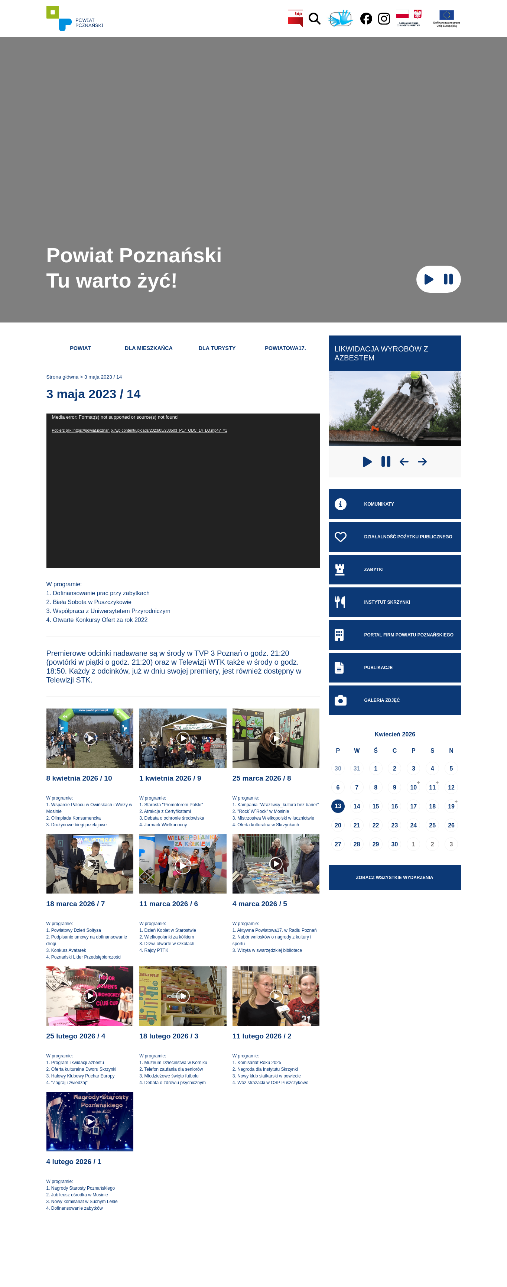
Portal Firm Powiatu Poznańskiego (394, 635)
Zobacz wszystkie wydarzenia (394, 877)
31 (357, 768)
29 (376, 844)
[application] (183, 491)
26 (451, 825)
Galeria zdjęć (367, 700)
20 (338, 825)
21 (357, 825)
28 (357, 844)
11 (432, 787)
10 (413, 787)
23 (394, 825)
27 (338, 844)
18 (432, 806)
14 (357, 806)
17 (413, 806)
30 (338, 768)
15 (376, 806)
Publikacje (364, 668)
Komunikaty (364, 504)
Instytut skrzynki (372, 602)
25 (432, 825)
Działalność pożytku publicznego (393, 537)
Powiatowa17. (285, 348)
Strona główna (62, 377)
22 (376, 825)
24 (413, 825)
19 (451, 806)
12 (451, 787)
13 (338, 806)
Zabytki (359, 570)
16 (394, 806)
